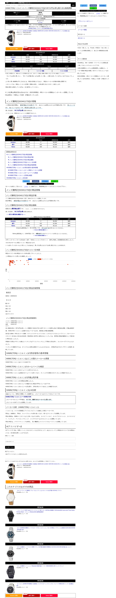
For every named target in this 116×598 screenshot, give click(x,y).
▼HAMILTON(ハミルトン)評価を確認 (19, 175)
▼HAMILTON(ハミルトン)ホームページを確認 (22, 173)
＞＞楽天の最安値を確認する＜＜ (15, 214)
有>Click (40, 22)
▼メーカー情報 (40, 71)
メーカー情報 (82, 29)
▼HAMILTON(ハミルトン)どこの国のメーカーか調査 (24, 170)
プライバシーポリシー (85, 21)
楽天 (13, 59)
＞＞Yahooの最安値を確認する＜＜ (40, 235)
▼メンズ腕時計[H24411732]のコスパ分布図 (21, 162)
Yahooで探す (49, 48)
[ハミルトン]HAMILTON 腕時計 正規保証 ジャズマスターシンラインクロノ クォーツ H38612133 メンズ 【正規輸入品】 (45, 584)
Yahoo (13, 61)
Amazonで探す (14, 48)
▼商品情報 (17, 71)
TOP (7, 3)
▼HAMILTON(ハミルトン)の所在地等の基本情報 (22, 167)
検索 (73, 5)
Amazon (13, 57)
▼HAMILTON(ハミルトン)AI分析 (17, 178)
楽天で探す (32, 48)
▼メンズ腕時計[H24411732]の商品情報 (19, 154)
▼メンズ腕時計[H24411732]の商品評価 (19, 157)
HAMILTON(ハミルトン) (24, 3)
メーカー (13, 3)
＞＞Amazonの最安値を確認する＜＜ (40, 229)
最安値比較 (40, 507)
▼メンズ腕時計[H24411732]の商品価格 (19, 160)
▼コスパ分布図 (64, 71)
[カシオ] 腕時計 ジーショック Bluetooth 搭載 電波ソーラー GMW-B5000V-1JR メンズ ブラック (40, 566)
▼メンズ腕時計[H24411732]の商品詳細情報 (21, 165)
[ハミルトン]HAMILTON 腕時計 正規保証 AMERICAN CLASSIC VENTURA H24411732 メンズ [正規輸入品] (43, 30)
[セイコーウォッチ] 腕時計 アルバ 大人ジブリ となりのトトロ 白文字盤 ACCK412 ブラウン (39, 490)
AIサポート (81, 38)
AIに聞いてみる (10, 447)
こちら (26, 186)
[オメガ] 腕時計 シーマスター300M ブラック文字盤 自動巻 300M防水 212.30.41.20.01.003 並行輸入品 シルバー (44, 547)
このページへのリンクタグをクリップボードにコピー (40, 184)
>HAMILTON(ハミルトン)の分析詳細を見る (40, 28)
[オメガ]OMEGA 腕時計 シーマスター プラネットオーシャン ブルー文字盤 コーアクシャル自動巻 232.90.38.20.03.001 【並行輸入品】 (45, 528)
